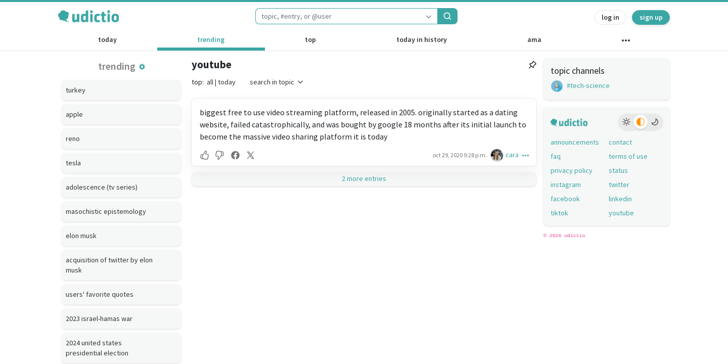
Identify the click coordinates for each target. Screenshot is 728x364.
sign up (651, 17)
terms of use (628, 156)
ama (534, 39)
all (210, 81)
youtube (212, 64)
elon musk (81, 235)
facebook (565, 198)
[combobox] (337, 16)
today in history (421, 39)
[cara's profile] (498, 155)
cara (512, 154)
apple (74, 114)
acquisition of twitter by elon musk (109, 265)
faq (556, 156)
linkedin (620, 198)
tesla (73, 162)
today (107, 39)
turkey (75, 90)
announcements (575, 142)
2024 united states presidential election (97, 347)
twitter (619, 184)
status (618, 170)
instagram (566, 184)
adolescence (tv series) (102, 187)
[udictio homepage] (88, 16)
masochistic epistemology (106, 211)
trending (210, 39)
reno (73, 138)
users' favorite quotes (99, 294)
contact (620, 142)
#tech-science (580, 85)
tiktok (559, 212)
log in (610, 17)
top (310, 39)
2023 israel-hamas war (99, 318)
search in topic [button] (277, 81)
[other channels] (625, 42)
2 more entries (364, 178)
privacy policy (572, 170)
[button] (142, 67)
